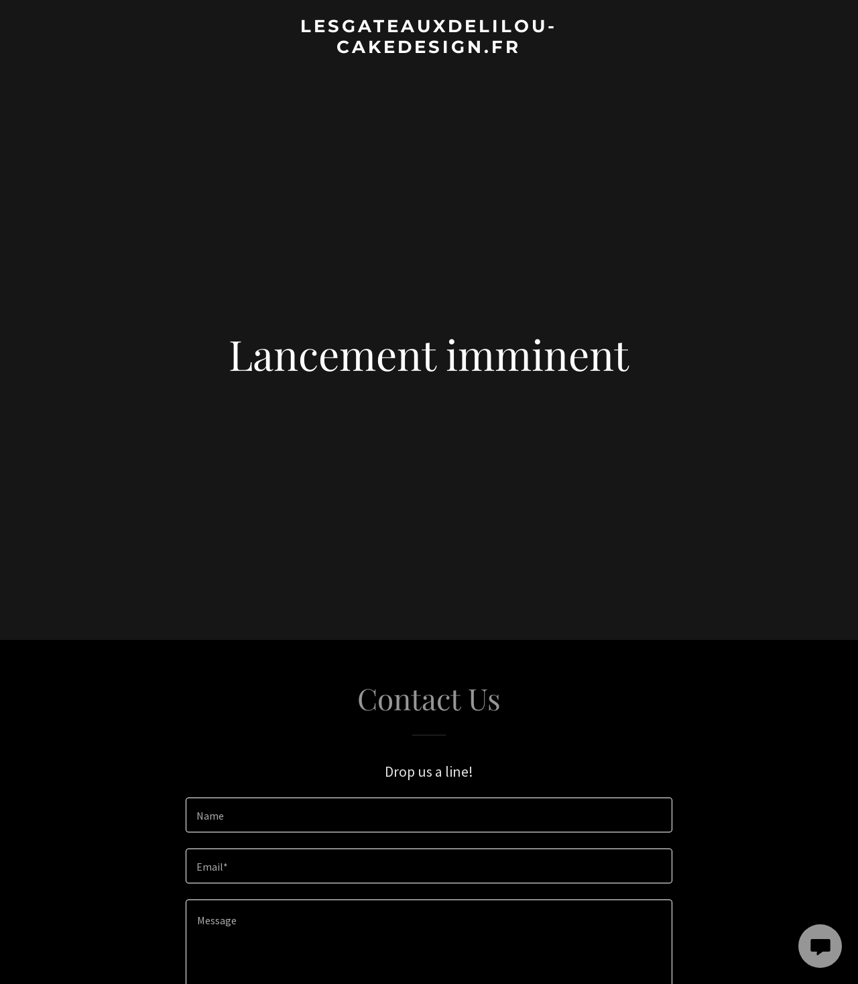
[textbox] (429, 815)
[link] (429, 49)
